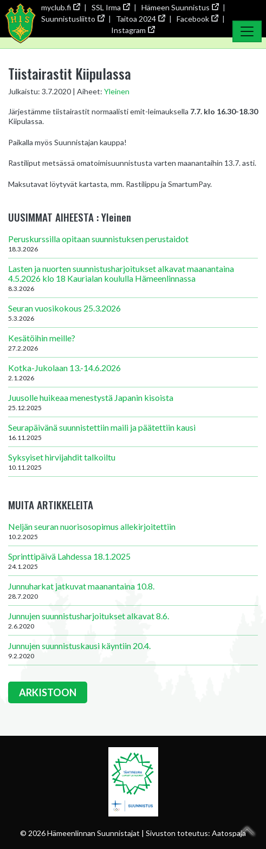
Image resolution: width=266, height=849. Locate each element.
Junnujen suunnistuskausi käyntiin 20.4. (133, 650)
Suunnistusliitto (72, 18)
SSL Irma (110, 7)
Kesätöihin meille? (133, 342)
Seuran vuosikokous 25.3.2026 (133, 312)
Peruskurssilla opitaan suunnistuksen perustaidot (133, 243)
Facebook (197, 18)
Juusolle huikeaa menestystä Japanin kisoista (133, 402)
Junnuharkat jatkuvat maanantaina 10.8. (133, 590)
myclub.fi (60, 7)
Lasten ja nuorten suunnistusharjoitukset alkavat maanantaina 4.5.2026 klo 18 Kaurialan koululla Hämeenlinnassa (133, 278)
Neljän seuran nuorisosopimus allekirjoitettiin (133, 531)
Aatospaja (229, 833)
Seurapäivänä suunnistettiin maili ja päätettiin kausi (133, 432)
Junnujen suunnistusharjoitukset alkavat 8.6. (133, 620)
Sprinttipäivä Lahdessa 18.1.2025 (133, 561)
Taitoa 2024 (140, 18)
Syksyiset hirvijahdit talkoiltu (133, 461)
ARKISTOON (47, 692)
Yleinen (116, 91)
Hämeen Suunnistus (179, 7)
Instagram (132, 30)
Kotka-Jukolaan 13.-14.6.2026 (133, 372)
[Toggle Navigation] (247, 31)
